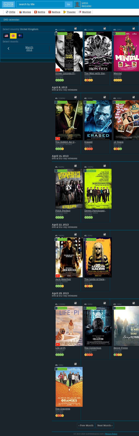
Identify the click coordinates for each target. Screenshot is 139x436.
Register (86, 6)
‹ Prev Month (86, 425)
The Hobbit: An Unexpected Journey (66, 142)
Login (85, 3)
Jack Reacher (63, 279)
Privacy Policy (111, 434)
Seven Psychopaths (95, 210)
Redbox (54, 12)
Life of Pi (60, 348)
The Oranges (62, 408)
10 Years (118, 142)
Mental (118, 73)
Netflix (39, 12)
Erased (88, 142)
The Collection (92, 348)
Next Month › (104, 425)
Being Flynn (121, 348)
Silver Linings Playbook (66, 73)
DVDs (10, 12)
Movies (25, 12)
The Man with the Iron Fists (95, 73)
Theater (69, 12)
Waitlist (85, 12)
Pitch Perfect (62, 210)
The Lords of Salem (95, 279)
